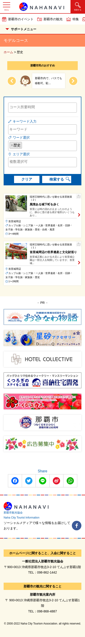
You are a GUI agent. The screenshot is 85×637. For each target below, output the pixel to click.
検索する (56, 179)
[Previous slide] (11, 81)
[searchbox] (42, 107)
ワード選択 (21, 137)
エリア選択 (21, 154)
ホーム (8, 52)
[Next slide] (73, 81)
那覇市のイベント (21, 19)
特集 (76, 19)
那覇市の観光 (53, 19)
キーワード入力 (24, 121)
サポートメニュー (20, 29)
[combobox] (42, 108)
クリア (26, 179)
